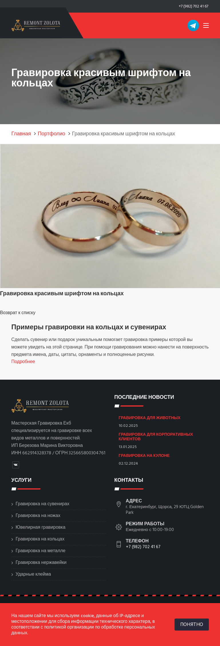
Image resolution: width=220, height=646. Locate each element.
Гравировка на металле (41, 551)
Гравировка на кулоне (144, 455)
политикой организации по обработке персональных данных (83, 630)
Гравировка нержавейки (41, 562)
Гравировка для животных (150, 418)
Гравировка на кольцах (40, 539)
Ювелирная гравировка (41, 527)
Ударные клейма (33, 574)
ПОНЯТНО (191, 624)
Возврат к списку (17, 313)
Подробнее (23, 362)
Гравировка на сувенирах (43, 504)
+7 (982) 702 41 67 (193, 6)
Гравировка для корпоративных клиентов (156, 436)
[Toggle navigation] (206, 26)
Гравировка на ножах (38, 516)
